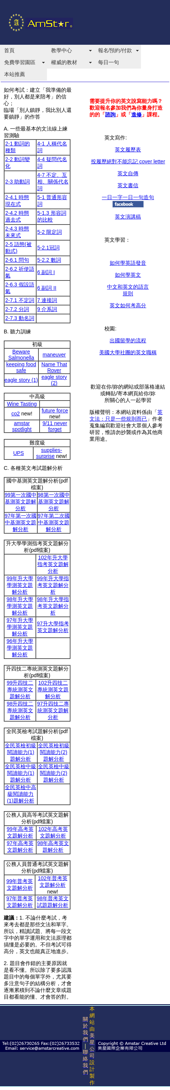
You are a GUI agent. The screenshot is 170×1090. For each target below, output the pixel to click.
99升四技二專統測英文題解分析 (20, 689)
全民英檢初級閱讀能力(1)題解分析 (20, 752)
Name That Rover (54, 367)
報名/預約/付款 (115, 50)
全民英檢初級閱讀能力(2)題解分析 (53, 752)
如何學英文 (128, 275)
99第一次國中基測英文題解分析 (20, 501)
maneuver (54, 355)
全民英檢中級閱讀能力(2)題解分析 (53, 773)
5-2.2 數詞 (49, 260)
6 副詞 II (46, 288)
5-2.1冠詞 (48, 248)
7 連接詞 (47, 300)
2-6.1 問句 (17, 260)
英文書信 (127, 185)
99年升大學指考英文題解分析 (53, 585)
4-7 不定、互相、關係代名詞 (53, 181)
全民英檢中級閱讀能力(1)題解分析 (20, 773)
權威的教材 (64, 62)
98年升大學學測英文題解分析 (20, 606)
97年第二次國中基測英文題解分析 (54, 522)
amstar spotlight (22, 426)
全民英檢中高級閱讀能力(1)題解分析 (20, 794)
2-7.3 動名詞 (19, 318)
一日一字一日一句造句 (128, 197)
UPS (18, 453)
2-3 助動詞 (17, 182)
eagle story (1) (21, 380)
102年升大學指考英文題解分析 (53, 564)
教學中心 (61, 50)
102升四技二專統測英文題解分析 (53, 689)
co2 (16, 414)
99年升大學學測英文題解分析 (20, 585)
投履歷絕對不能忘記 (128, 161)
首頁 (9, 50)
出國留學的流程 (128, 340)
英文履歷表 (128, 150)
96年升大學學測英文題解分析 (20, 647)
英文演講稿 (128, 217)
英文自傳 (127, 173)
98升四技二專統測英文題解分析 (20, 710)
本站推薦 (14, 74)
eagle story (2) (54, 380)
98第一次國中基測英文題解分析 (54, 501)
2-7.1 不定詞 (19, 300)
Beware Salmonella (21, 355)
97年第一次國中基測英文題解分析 (20, 522)
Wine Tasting (22, 404)
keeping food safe (21, 367)
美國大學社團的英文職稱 (128, 352)
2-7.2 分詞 (17, 309)
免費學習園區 (19, 62)
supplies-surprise (49, 453)
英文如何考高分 (128, 305)
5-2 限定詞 (49, 232)
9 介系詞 (47, 309)
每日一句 (108, 62)
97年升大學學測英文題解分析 (20, 627)
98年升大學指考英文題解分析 (53, 606)
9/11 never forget (54, 426)
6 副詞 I (46, 272)
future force (55, 411)
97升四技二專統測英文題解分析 (53, 710)
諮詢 (110, 114)
